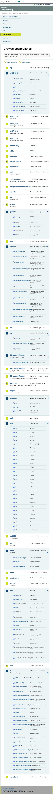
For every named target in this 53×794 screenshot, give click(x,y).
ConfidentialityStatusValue (22, 699)
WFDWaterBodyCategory (22, 761)
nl (16, 502)
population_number (21, 91)
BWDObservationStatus (22, 678)
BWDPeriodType (20, 683)
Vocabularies (7, 34)
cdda (12, 151)
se (16, 518)
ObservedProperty (21, 720)
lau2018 (13, 536)
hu (16, 475)
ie (16, 479)
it (15, 483)
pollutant (18, 349)
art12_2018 (14, 116)
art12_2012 (14, 73)
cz (16, 444)
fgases (12, 204)
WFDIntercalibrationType (22, 750)
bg (16, 436)
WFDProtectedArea (21, 753)
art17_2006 (14, 124)
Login (37, 4)
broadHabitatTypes (21, 558)
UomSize (18, 742)
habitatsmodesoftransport (22, 309)
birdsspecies (19, 275)
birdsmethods (19, 262)
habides (13, 246)
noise (12, 573)
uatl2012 (18, 411)
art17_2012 (14, 131)
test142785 (18, 629)
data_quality (19, 83)
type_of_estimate (20, 106)
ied (11, 333)
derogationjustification (22, 280)
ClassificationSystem (22, 695)
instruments (19, 321)
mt (16, 498)
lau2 (11, 423)
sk (16, 526)
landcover (14, 398)
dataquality (14, 167)
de (16, 448)
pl (16, 506)
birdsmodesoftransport (22, 269)
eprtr (12, 172)
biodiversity (14, 146)
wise (11, 671)
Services (5, 38)
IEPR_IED (13, 383)
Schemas (5, 31)
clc (16, 403)
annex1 (17, 338)
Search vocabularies (12, 62)
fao (11, 197)
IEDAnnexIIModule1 (17, 355)
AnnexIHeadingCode (21, 362)
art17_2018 (14, 138)
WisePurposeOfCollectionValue (22, 769)
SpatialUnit (18, 729)
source (17, 226)
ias (11, 328)
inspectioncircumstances (22, 343)
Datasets (5, 20)
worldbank (14, 777)
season (17, 98)
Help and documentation (10, 17)
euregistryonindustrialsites (19, 187)
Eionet (10, 13)
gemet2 (13, 212)
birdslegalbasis (20, 251)
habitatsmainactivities (22, 298)
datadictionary (15, 161)
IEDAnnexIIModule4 (17, 376)
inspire (12, 391)
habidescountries (20, 286)
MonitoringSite (20, 716)
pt (16, 510)
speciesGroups (20, 566)
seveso (12, 583)
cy (16, 440)
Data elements (7, 27)
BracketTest (19, 599)
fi (15, 467)
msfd (12, 551)
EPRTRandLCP (16, 179)
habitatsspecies (20, 316)
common (13, 156)
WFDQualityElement (21, 757)
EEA (11, 2)
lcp (11, 543)
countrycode (19, 78)
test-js (17, 625)
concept (18, 217)
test (11, 590)
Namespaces (7, 41)
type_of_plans (19, 110)
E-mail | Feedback (8, 788)
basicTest (18, 595)
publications (14, 578)
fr (15, 471)
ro (16, 514)
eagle (17, 407)
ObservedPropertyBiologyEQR (22, 724)
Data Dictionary (17, 13)
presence (18, 94)
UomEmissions (20, 737)
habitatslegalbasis (21, 291)
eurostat (13, 192)
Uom (16, 733)
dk (16, 452)
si (16, 522)
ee (16, 456)
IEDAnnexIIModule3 (17, 369)
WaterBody (18, 746)
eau (16, 607)
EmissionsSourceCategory (22, 705)
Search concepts (26, 62)
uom (11, 665)
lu (16, 491)
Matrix (17, 712)
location (18, 87)
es (16, 463)
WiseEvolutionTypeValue (22, 765)
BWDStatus (19, 691)
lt (15, 487)
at (16, 428)
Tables (5, 24)
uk (16, 530)
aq (11, 68)
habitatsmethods (20, 303)
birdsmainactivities (21, 257)
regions (17, 561)
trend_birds (19, 102)
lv (16, 495)
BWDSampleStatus (21, 686)
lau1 (11, 418)
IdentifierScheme (20, 709)
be (16, 432)
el (16, 459)
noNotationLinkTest (21, 621)
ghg (11, 241)
